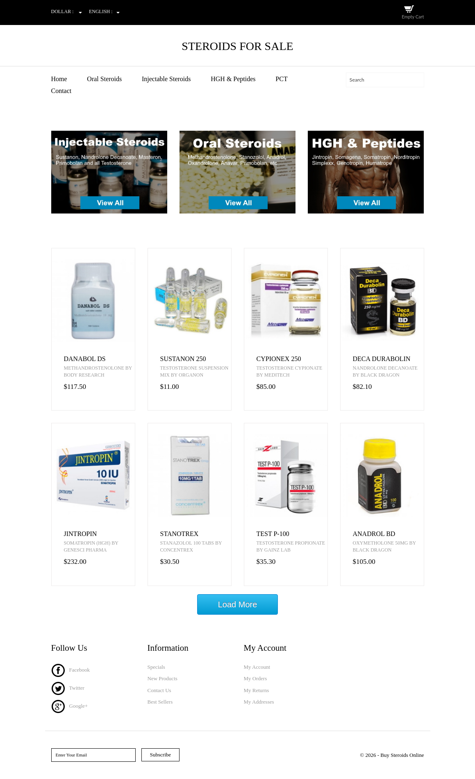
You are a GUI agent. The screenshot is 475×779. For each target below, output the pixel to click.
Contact (61, 90)
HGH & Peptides (233, 78)
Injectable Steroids (166, 78)
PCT (281, 78)
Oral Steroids (104, 78)
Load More (237, 604)
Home (59, 78)
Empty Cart (413, 16)
